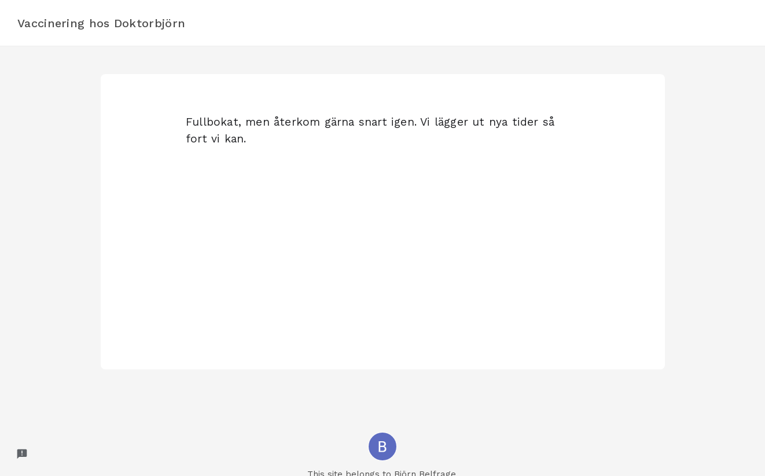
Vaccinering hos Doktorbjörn (101, 23)
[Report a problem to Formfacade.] (22, 454)
